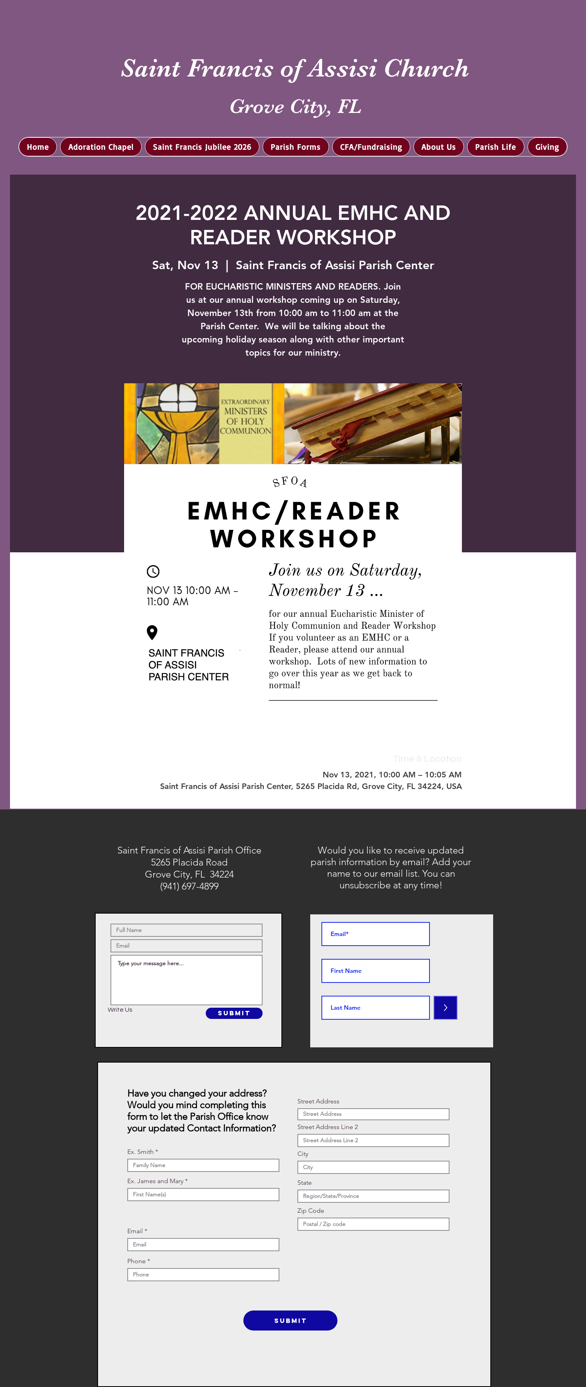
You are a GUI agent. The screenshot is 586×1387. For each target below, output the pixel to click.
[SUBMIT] (234, 1013)
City (302, 1154)
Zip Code (310, 1211)
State (304, 1183)
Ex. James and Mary (155, 1181)
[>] (445, 1008)
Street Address (318, 1101)
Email (135, 1231)
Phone (136, 1261)
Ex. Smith (140, 1152)
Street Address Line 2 (327, 1127)
